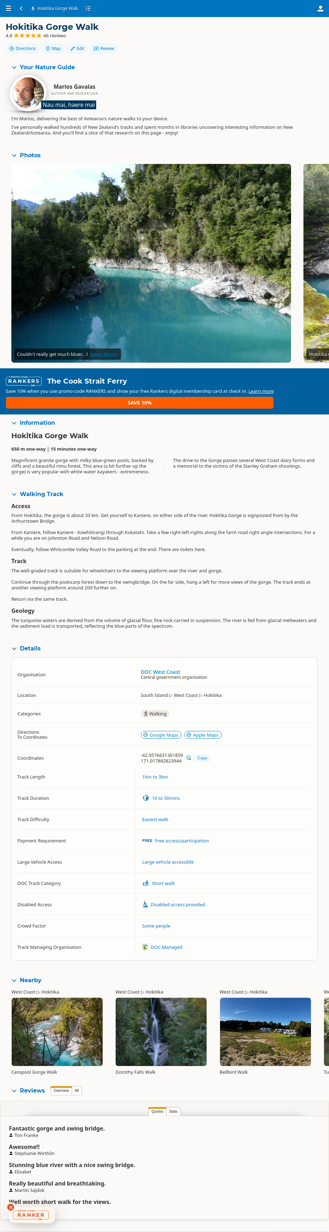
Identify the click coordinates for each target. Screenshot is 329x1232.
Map (283, 33)
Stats (77, 1095)
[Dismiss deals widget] (10, 1207)
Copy (202, 741)
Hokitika (50, 975)
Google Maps (161, 718)
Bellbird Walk (234, 1055)
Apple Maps (202, 718)
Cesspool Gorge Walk (34, 1055)
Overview (61, 1074)
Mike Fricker (231, 1127)
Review (304, 45)
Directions (252, 33)
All (77, 1074)
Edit (307, 33)
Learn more (163, 389)
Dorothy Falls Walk (135, 1055)
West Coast (23, 975)
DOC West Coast (160, 654)
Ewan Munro (104, 355)
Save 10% (302, 383)
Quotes (61, 1095)
